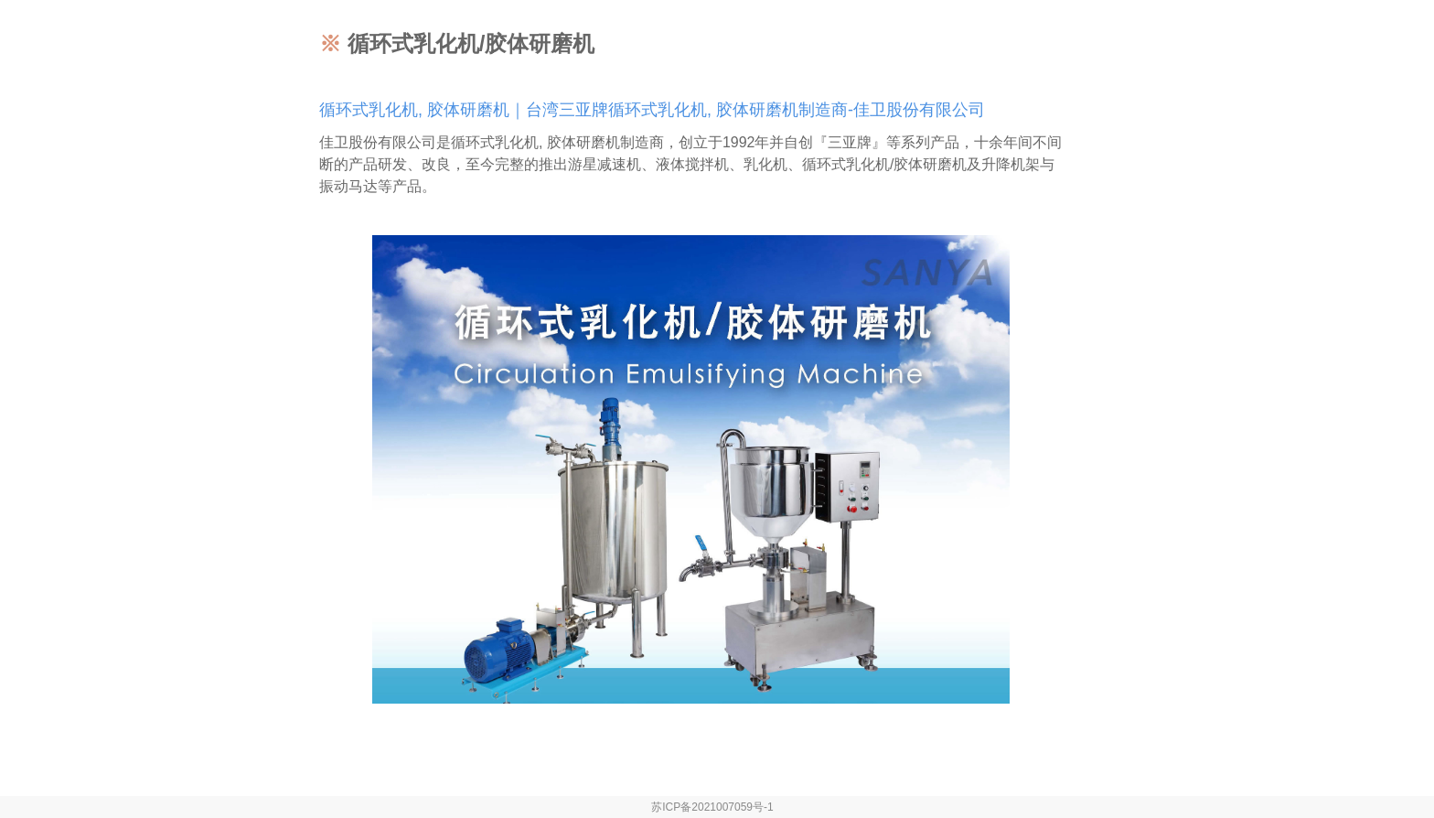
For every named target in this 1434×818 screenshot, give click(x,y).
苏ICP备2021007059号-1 (712, 807)
